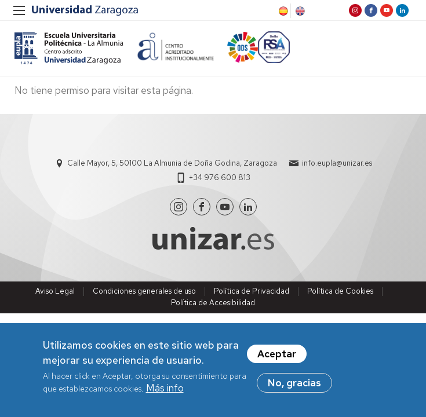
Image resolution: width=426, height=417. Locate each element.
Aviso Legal (55, 291)
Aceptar (276, 354)
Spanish (282, 11)
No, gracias (294, 383)
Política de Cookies (340, 291)
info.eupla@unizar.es (337, 163)
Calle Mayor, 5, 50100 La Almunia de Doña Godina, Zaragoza (172, 163)
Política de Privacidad (251, 291)
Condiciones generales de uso (144, 291)
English (299, 11)
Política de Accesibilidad (213, 303)
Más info (165, 388)
